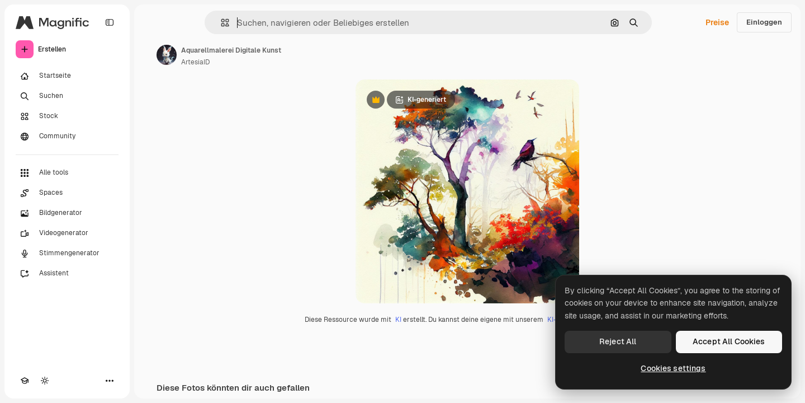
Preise (717, 22)
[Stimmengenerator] (67, 254)
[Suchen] (67, 96)
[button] (220, 22)
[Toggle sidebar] (110, 22)
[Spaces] (67, 193)
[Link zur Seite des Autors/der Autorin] (167, 55)
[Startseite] (67, 76)
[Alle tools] (67, 173)
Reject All (617, 341)
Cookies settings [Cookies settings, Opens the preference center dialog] (673, 368)
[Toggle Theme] (45, 381)
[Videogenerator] (67, 233)
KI (398, 319)
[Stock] (67, 116)
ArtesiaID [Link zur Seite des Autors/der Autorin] (195, 62)
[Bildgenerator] (67, 213)
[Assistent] (67, 274)
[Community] (67, 137)
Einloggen (764, 22)
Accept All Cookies (729, 341)
